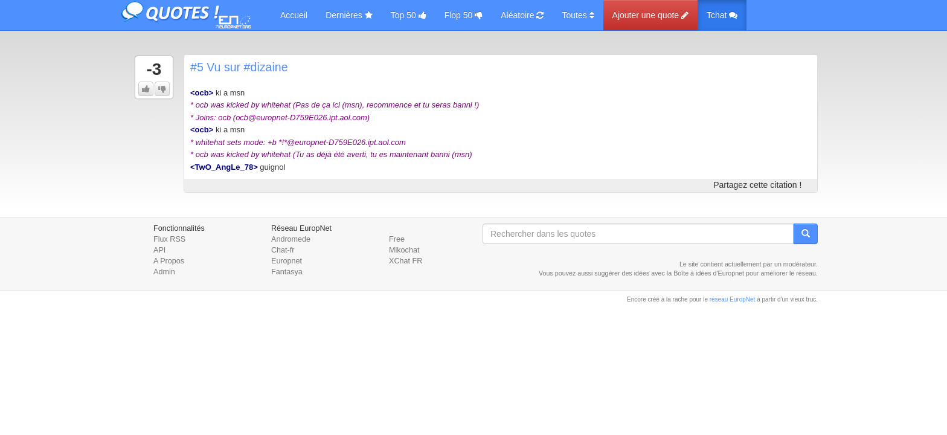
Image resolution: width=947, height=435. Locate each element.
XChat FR (405, 261)
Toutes (578, 15)
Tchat (722, 15)
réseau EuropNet (733, 299)
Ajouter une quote (650, 15)
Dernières (349, 15)
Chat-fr (283, 250)
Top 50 (408, 15)
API (159, 250)
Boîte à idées (692, 273)
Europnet (286, 261)
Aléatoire (522, 15)
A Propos (168, 261)
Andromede (290, 239)
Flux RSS (169, 239)
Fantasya (287, 272)
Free (397, 239)
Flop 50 (464, 15)
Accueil (293, 15)
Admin (164, 272)
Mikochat (404, 250)
